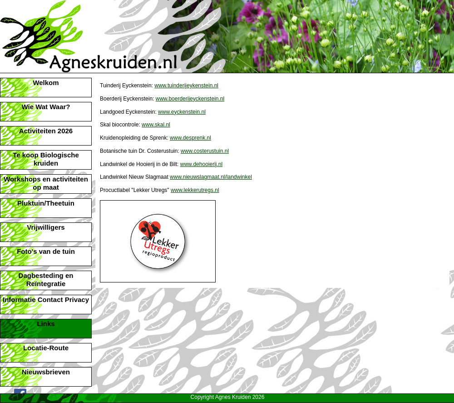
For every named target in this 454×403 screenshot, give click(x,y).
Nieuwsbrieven (46, 372)
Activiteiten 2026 (46, 131)
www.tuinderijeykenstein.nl (186, 85)
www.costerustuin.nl (205, 151)
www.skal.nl (156, 124)
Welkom (46, 82)
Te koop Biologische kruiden (46, 159)
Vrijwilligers (45, 227)
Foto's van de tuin (46, 251)
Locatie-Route (46, 348)
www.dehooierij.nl (201, 164)
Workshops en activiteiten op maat (46, 183)
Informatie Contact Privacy (46, 299)
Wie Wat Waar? (45, 107)
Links (45, 323)
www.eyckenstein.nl (182, 112)
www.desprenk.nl (190, 138)
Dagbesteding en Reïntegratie (46, 279)
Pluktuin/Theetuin (45, 203)
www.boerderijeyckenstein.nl (190, 99)
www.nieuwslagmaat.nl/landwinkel (211, 177)
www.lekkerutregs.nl (195, 190)
